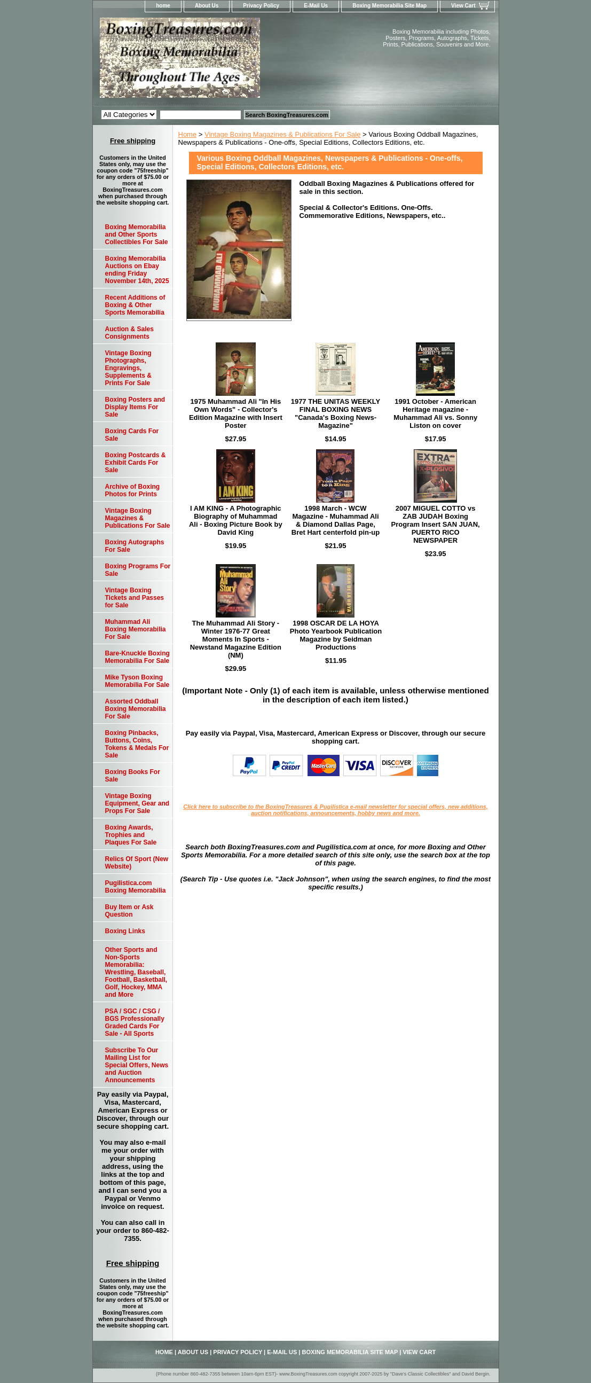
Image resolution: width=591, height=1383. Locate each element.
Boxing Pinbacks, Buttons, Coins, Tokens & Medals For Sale (137, 744)
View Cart (463, 6)
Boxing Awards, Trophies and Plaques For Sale (131, 835)
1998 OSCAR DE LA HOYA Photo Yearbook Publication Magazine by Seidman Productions (336, 635)
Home (187, 134)
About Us (206, 6)
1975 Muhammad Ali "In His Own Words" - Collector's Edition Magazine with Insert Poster (235, 413)
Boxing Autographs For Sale (134, 545)
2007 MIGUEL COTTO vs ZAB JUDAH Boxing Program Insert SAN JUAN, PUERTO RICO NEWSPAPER (435, 524)
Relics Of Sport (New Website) (137, 862)
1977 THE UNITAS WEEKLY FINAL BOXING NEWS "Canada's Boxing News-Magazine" (336, 413)
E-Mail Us (316, 6)
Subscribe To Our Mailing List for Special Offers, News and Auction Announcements (137, 1065)
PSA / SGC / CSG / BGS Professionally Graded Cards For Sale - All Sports (134, 1022)
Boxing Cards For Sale (132, 434)
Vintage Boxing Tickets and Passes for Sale (134, 598)
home (163, 6)
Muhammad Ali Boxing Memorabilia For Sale (135, 629)
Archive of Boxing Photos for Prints (132, 490)
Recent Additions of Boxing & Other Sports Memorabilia (135, 305)
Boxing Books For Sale (132, 775)
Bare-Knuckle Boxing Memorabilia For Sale (137, 657)
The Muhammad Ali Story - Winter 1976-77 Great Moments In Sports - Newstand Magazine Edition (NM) (235, 639)
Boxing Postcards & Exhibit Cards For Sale (135, 462)
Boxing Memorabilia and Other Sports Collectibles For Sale (136, 234)
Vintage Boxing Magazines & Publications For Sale (282, 134)
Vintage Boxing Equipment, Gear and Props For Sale (137, 803)
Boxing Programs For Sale (138, 569)
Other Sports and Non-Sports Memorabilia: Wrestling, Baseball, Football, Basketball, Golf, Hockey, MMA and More (136, 972)
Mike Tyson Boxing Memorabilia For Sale (137, 681)
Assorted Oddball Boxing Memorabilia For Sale (135, 709)
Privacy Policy (261, 6)
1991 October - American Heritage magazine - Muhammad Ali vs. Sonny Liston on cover (435, 413)
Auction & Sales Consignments (129, 332)
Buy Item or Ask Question (129, 910)
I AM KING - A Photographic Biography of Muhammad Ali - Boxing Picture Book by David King (235, 520)
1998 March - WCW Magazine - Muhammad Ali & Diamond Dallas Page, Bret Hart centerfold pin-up (335, 520)
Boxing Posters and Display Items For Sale (135, 407)
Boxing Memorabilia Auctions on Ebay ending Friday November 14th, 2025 (137, 270)
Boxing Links (125, 931)
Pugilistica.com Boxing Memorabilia (135, 886)
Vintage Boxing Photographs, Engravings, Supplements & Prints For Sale (128, 368)
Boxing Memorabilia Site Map (389, 6)
